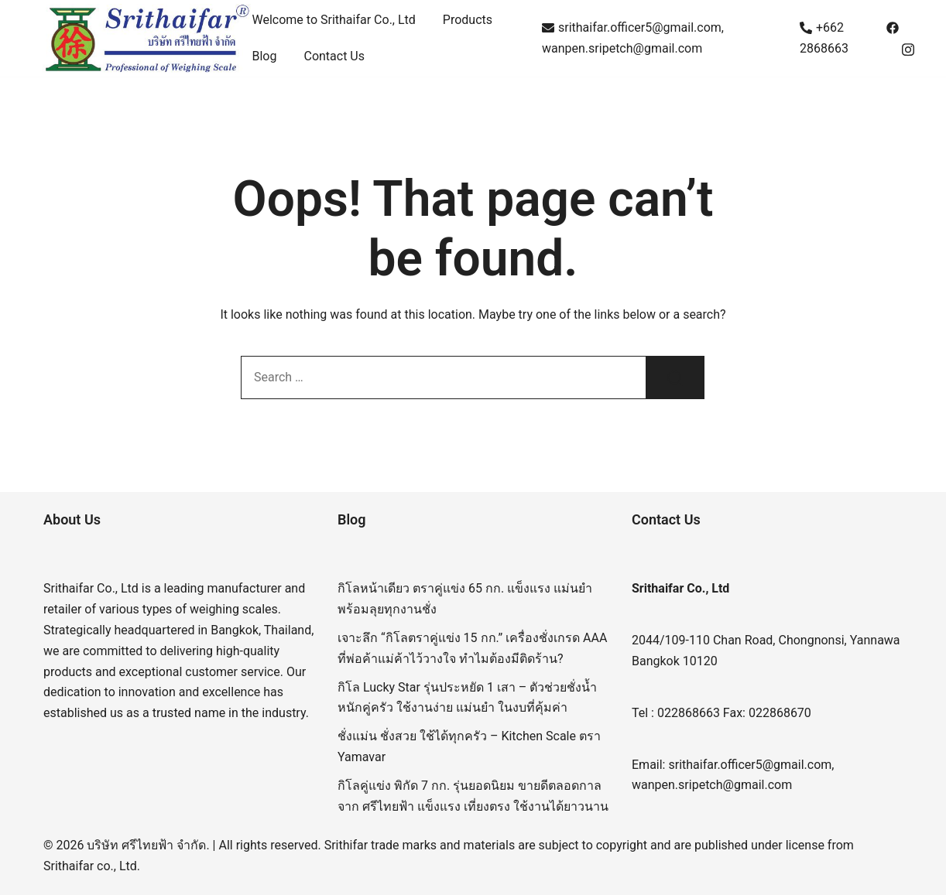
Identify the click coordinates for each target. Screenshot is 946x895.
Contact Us (334, 56)
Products (467, 19)
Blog (264, 56)
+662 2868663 (824, 38)
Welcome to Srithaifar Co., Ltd (334, 19)
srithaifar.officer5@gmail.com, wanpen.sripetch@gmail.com (633, 38)
